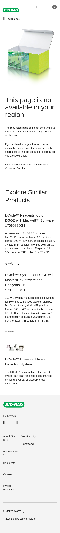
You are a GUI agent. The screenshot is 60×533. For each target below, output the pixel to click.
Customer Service (15, 168)
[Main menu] (6, 5)
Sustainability (28, 436)
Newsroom (27, 444)
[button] (4, 19)
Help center (9, 463)
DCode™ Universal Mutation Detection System (26, 361)
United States (13, 511)
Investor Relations (8, 487)
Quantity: (9, 263)
